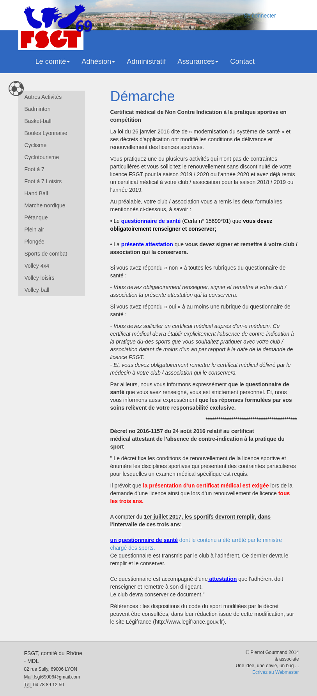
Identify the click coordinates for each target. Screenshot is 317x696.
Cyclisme (36, 145)
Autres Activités (43, 97)
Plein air (34, 229)
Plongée (34, 241)
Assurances (197, 61)
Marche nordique (45, 205)
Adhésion (98, 61)
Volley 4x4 (37, 266)
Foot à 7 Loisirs (43, 181)
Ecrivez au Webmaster (275, 672)
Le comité (52, 61)
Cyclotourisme (42, 157)
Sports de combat (46, 254)
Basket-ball (38, 121)
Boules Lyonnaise (46, 133)
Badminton (38, 109)
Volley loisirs (40, 278)
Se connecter (260, 15)
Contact (242, 61)
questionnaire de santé (151, 221)
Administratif (146, 61)
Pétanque (36, 217)
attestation (223, 579)
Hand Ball (36, 193)
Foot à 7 (34, 169)
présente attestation (147, 244)
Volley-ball (37, 290)
